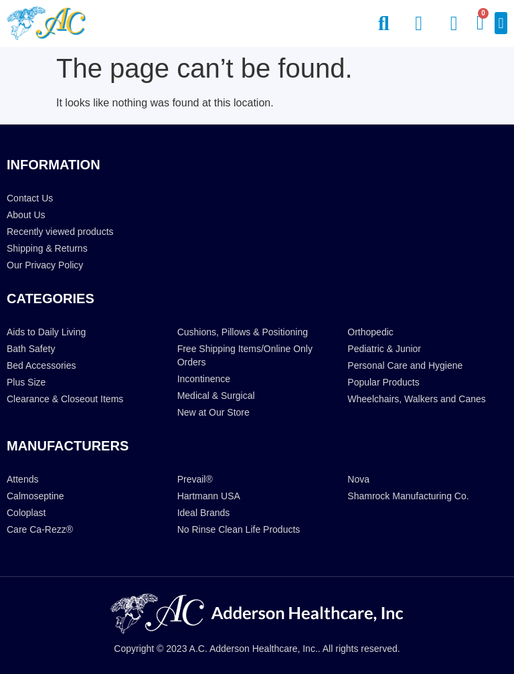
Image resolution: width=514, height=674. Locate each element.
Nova (358, 479)
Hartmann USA (208, 496)
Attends (22, 479)
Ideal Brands (203, 512)
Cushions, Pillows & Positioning (242, 332)
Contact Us (30, 198)
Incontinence (203, 378)
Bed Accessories (41, 365)
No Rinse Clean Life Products (239, 529)
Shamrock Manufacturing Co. (407, 496)
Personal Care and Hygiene (404, 365)
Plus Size (26, 382)
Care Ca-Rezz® (40, 529)
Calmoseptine (35, 496)
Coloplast (26, 512)
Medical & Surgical (216, 395)
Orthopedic (370, 332)
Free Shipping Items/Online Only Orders (245, 355)
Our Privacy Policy (45, 265)
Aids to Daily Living (46, 332)
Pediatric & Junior (384, 348)
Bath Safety (31, 348)
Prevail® (195, 479)
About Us (26, 214)
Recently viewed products (60, 231)
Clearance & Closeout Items (65, 399)
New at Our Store (213, 412)
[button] (501, 23)
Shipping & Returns (47, 248)
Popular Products (383, 382)
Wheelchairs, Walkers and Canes (416, 399)
